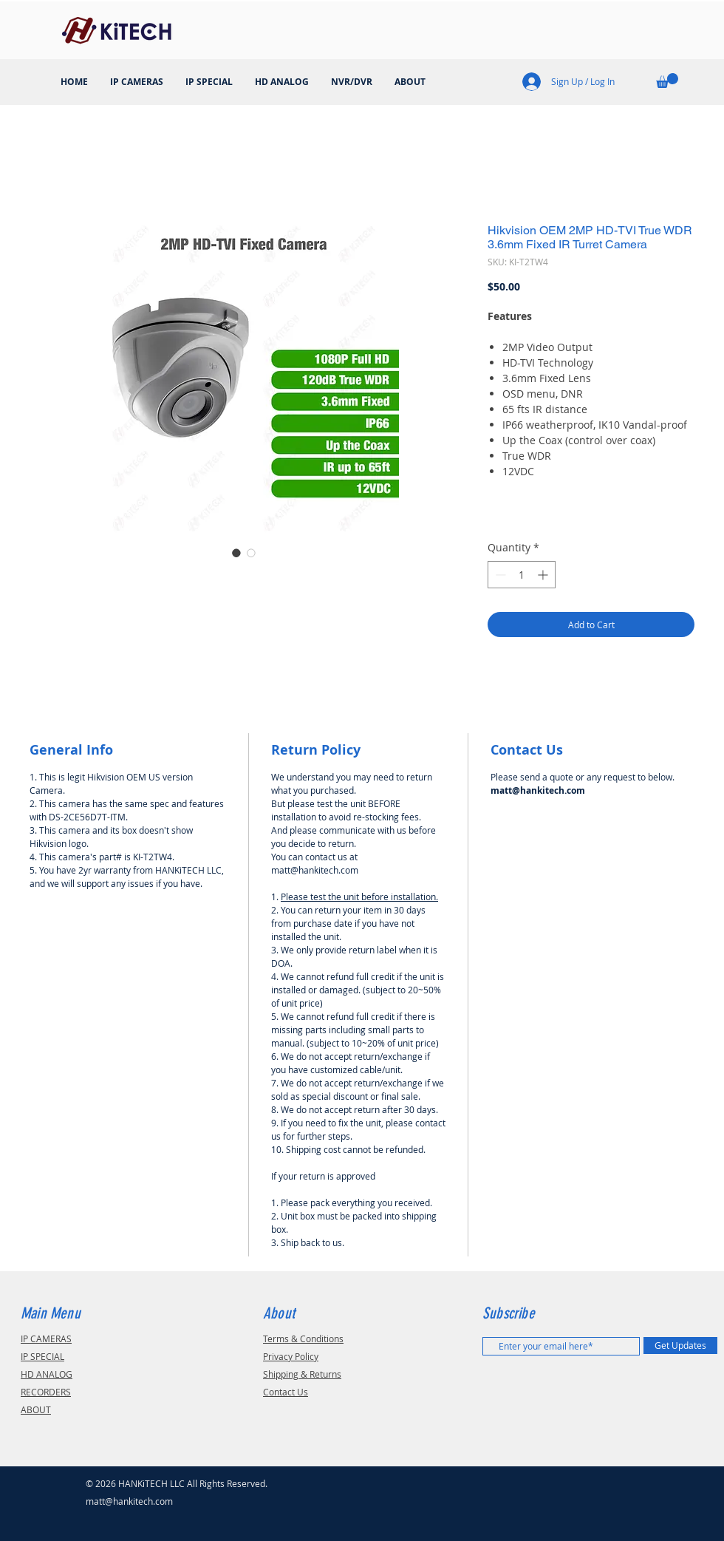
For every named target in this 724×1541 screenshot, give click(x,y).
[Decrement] (499, 575)
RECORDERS (46, 1392)
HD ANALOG (46, 1374)
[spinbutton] (521, 575)
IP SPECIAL (42, 1356)
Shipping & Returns (302, 1374)
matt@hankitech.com (129, 1501)
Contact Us (285, 1392)
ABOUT (36, 1409)
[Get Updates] (680, 1345)
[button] (667, 80)
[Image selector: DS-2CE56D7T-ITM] (236, 552)
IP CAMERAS (46, 1338)
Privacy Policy (290, 1356)
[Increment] (544, 575)
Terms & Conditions (303, 1338)
